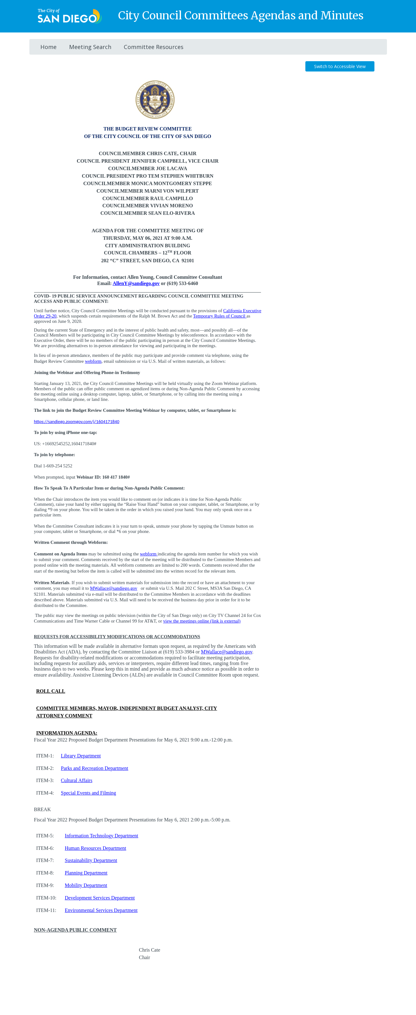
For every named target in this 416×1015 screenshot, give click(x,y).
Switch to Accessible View (340, 66)
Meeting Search (90, 47)
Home (48, 47)
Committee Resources (153, 47)
